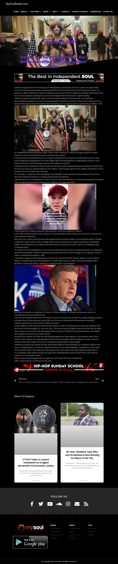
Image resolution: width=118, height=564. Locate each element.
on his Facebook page (84, 239)
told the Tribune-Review (76, 258)
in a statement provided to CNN (89, 104)
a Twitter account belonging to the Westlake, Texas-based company (54, 174)
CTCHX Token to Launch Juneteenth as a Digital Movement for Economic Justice (36, 462)
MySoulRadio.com (17, 4)
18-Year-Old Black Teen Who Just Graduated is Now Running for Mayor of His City (82, 455)
